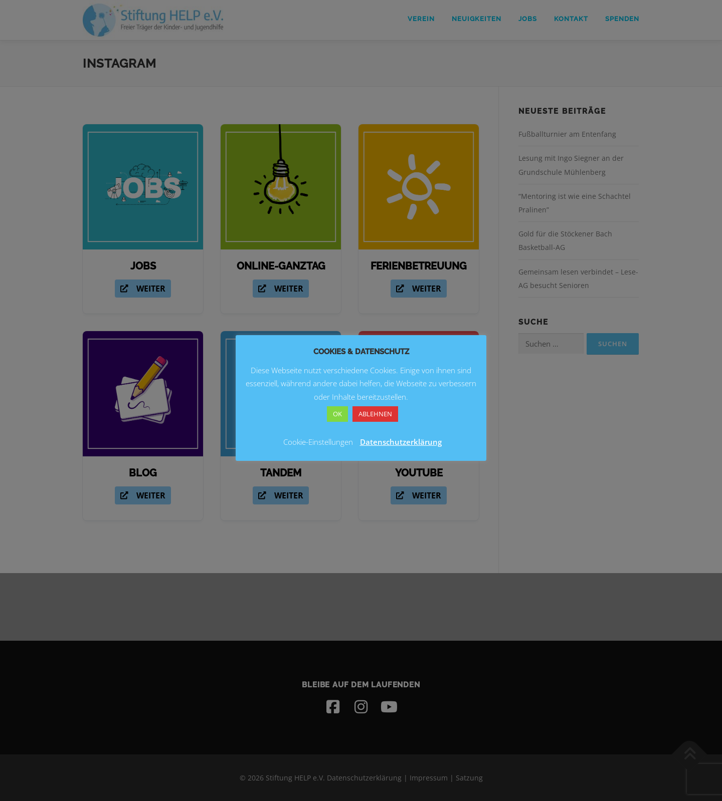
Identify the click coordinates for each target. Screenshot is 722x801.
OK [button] (337, 413)
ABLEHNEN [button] (375, 413)
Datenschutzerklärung (401, 442)
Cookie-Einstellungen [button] (318, 442)
